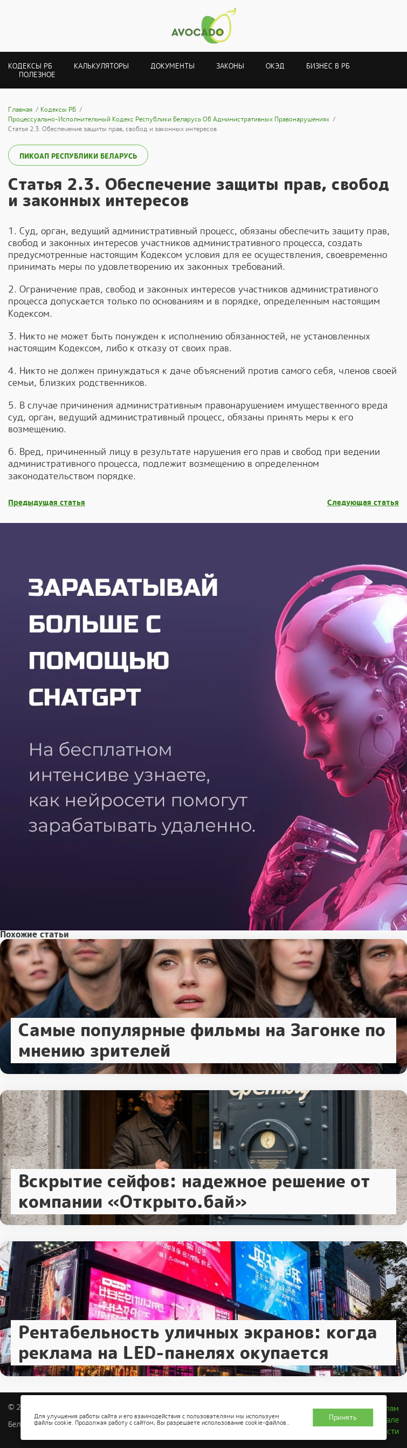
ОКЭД (275, 66)
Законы (230, 66)
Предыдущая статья (46, 502)
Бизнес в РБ (328, 66)
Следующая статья (363, 502)
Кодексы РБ (30, 66)
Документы (172, 66)
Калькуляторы (101, 66)
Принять (343, 1417)
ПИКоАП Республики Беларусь (78, 156)
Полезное (37, 75)
